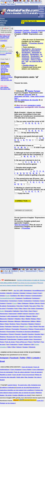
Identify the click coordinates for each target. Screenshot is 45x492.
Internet (25, 313)
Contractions (28, 301)
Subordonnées (11, 339)
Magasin (28, 316)
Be (19, 295)
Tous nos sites (6, 273)
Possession (24, 329)
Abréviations (28, 290)
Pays (31, 326)
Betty (22, 295)
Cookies (15, 395)
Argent (35, 293)
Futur (16, 308)
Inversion (32, 313)
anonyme (27, 94)
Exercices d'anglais (30, 32)
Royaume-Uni (11, 336)
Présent (11, 334)
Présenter (18, 334)
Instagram (4, 358)
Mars (23, 319)
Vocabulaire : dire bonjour (31, 49)
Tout (7, 344)
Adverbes (16, 293)
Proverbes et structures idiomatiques (27, 331)
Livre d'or (4, 68)
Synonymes (37, 339)
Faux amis (33, 306)
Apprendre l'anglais (21, 30)
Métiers (33, 321)
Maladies (18, 319)
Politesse (8, 329)
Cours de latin (17, 374)
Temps (2, 342)
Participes (8, 326)
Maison (34, 316)
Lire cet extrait (5, 66)
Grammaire (39, 308)
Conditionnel (27, 298)
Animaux (29, 293)
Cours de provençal (28, 374)
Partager (37, 91)
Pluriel (36, 326)
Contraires (36, 301)
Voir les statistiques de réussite (26, 100)
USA (32, 344)
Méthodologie (26, 321)
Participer (3, 21)
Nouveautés (4, 69)
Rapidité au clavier (5, 374)
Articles (2, 295)
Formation (10, 308)
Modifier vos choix (24, 395)
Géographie (8, 311)
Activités (2, 293)
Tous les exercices (21, 225)
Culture (19, 2)
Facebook (14, 358)
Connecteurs (13, 301)
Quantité (24, 334)
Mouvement (3, 321)
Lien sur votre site (6, 80)
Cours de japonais (36, 372)
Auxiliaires (13, 295)
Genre (25, 308)
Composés (19, 298)
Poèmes (31, 329)
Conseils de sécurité (22, 387)
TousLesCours (35, 2)
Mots (38, 319)
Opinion (37, 324)
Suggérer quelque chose (25, 339)
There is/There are (21, 342)
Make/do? (11, 319)
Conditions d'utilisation (7, 387)
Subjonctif (3, 339)
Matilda (28, 319)
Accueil (3, 62)
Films (38, 306)
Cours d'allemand (37, 369)
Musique (11, 321)
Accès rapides (5, 65)
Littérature (22, 316)
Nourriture (24, 324)
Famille (26, 306)
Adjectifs (9, 293)
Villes (13, 347)
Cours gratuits (6, 269)
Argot (40, 293)
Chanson (28, 295)
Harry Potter (24, 311)
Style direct (37, 336)
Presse (3, 72)
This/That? (36, 342)
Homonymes (4, 313)
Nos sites (11, 4)
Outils (3, 4)
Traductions (13, 344)
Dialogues (25, 303)
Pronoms (3, 331)
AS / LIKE (20, 290)
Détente (3, 23)
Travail (20, 344)
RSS (29, 358)
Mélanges (17, 321)
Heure (35, 311)
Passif (22, 326)
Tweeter (30, 91)
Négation (31, 324)
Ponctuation (15, 329)
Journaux (3, 316)
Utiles (2, 25)
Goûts (33, 308)
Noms (18, 324)
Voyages (25, 347)
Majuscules (3, 319)
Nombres (12, 324)
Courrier (9, 303)
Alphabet (22, 293)
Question (31, 334)
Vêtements (32, 347)
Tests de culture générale (22, 372)
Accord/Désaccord (38, 290)
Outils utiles (20, 377)
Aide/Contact (5, 64)
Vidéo (9, 347)
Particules (16, 326)
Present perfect (39, 329)
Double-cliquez (28, 65)
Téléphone (27, 344)
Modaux (33, 319)
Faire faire (20, 306)
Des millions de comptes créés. (5, 36)
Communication (36, 295)
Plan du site (4, 71)
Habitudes (16, 311)
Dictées (32, 303)
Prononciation (11, 331)
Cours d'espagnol (16, 369)
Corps (42, 301)
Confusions (35, 298)
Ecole (42, 303)
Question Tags (39, 334)
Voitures (18, 347)
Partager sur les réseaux (7, 403)
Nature (2, 324)
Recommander (5, 74)
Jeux (26, 2)
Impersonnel (12, 313)
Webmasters (4, 78)
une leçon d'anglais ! (6, 53)
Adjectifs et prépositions (31, 51)
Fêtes (20, 308)
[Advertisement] (29, 248)
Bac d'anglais (29, 377)
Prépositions (4, 334)
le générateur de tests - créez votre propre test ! (29, 96)
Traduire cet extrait (6, 77)
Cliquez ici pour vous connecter (6, 31)
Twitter (23, 358)
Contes (20, 301)
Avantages (3, 40)
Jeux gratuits (4, 87)
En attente (3, 306)
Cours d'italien (26, 369)
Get (29, 308)
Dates (19, 303)
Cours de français (27, 367)
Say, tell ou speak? (22, 336)
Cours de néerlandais (6, 372)
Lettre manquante (12, 316)
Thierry (30, 342)
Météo (38, 321)
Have (30, 311)
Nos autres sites (5, 89)
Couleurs (3, 303)
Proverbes (33, 43)
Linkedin (36, 358)
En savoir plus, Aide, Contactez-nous (29, 385)
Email (2, 361)
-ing (14, 290)
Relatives (3, 336)
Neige (7, 324)
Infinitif (20, 313)
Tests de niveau (10, 342)
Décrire (37, 303)
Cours (2, 19)
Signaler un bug (6, 75)
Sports (31, 336)
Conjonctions (4, 301)
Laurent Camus (12, 385)
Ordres (2, 326)
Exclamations (11, 306)
